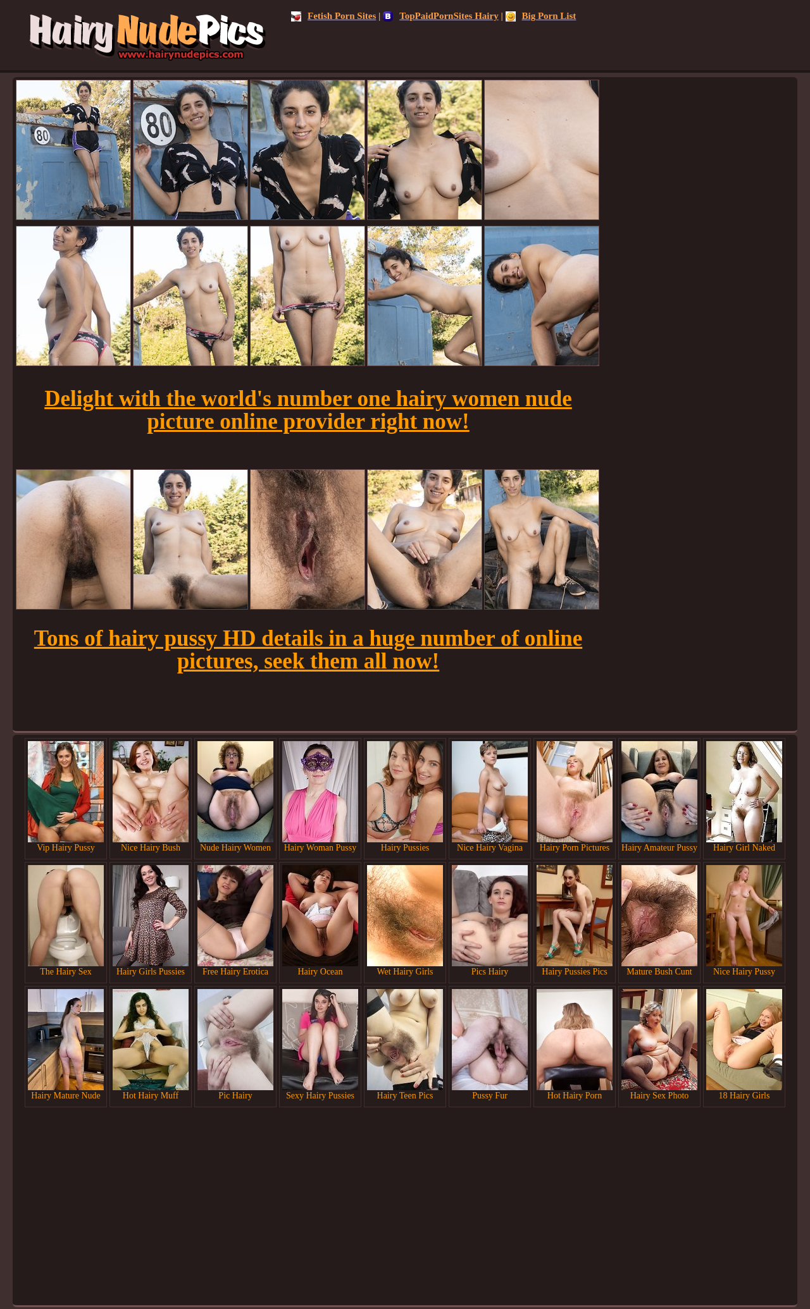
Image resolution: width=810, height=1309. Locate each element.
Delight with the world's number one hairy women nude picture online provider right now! (308, 410)
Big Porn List (541, 16)
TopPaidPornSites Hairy (441, 16)
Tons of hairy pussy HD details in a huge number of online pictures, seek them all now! (308, 649)
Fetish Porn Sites (333, 16)
